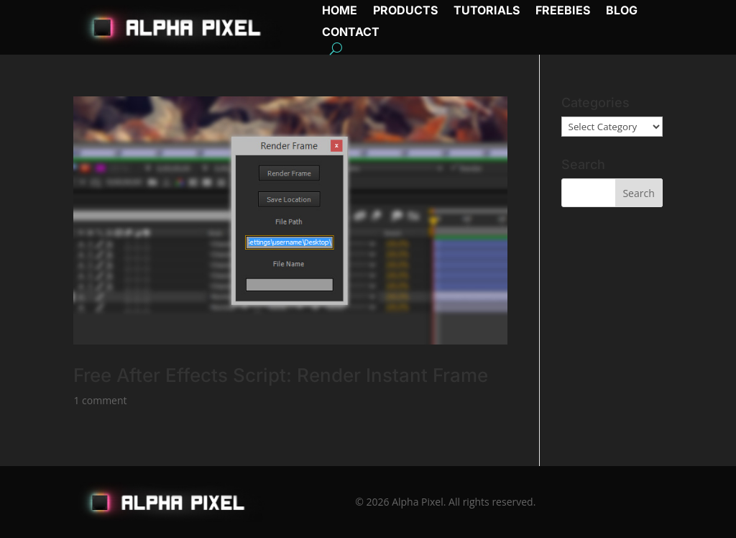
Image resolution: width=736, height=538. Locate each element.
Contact (351, 33)
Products (405, 11)
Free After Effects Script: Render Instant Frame (280, 375)
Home (339, 11)
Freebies (562, 11)
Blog (622, 11)
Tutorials (487, 11)
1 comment (99, 400)
